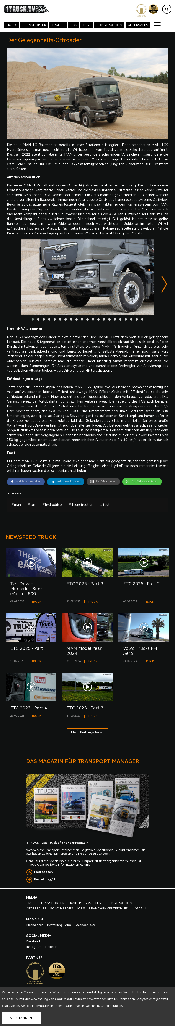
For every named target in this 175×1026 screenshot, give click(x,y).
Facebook (33, 942)
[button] (33, 320)
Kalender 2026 (85, 925)
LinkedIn (51, 947)
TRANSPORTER (34, 25)
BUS (73, 25)
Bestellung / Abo (47, 879)
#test (105, 505)
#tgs (32, 505)
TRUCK (11, 25)
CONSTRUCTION (109, 25)
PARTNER (34, 958)
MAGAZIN (138, 909)
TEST (87, 25)
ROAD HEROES (61, 909)
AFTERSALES (138, 25)
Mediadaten (43, 872)
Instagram (33, 947)
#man (16, 505)
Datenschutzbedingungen (103, 1006)
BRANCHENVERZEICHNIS (108, 909)
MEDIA (31, 898)
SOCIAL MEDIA (38, 936)
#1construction (81, 505)
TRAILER (58, 25)
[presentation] (164, 285)
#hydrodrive (52, 505)
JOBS (81, 909)
